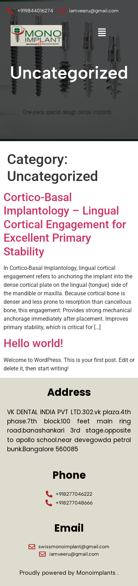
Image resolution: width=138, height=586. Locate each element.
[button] (102, 33)
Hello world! (33, 343)
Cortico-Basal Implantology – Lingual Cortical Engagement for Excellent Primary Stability (65, 224)
